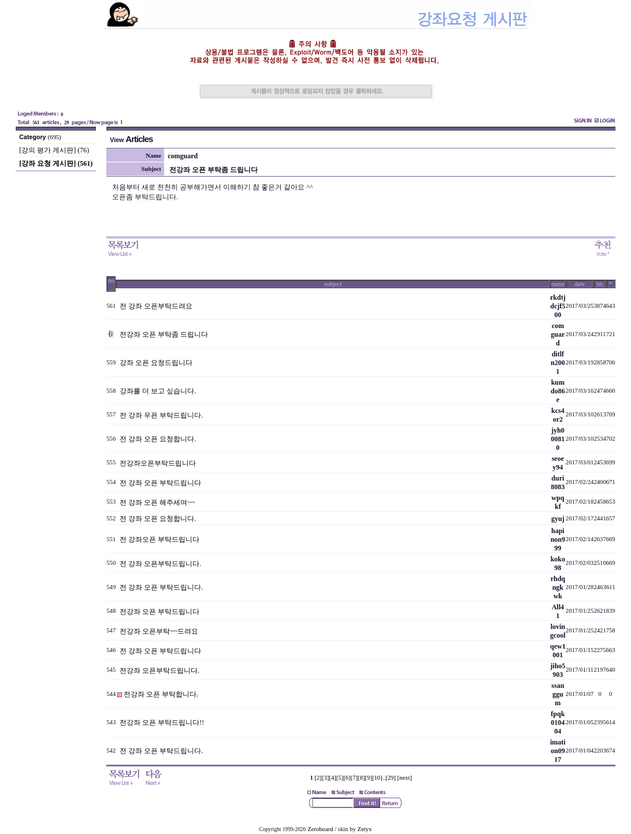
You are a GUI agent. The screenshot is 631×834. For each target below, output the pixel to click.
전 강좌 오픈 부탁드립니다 (160, 483)
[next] (405, 778)
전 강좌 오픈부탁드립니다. (160, 564)
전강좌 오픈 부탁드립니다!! (162, 722)
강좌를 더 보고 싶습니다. (158, 391)
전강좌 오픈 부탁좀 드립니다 (164, 334)
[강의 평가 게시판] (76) (54, 150)
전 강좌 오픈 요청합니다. (158, 439)
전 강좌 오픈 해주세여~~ (157, 502)
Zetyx (365, 829)
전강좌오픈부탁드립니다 (158, 463)
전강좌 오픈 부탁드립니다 (159, 612)
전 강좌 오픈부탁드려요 (156, 306)
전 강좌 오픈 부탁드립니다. (161, 587)
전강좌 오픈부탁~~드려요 (159, 631)
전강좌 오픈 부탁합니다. (161, 694)
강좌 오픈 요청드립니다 (156, 363)
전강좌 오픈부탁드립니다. (159, 671)
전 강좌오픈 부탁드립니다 (159, 539)
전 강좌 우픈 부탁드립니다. (161, 415)
